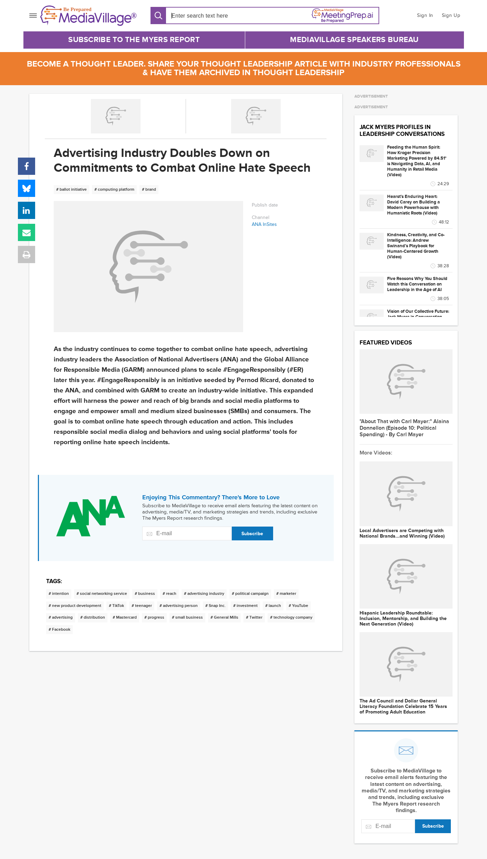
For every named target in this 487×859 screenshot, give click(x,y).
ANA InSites (264, 224)
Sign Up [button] (451, 15)
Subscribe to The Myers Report (134, 39)
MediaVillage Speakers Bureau (354, 39)
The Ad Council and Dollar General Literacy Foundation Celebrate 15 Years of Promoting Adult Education (403, 706)
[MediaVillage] (88, 16)
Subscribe (252, 534)
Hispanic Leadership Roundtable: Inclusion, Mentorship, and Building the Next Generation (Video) (403, 618)
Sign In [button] (425, 15)
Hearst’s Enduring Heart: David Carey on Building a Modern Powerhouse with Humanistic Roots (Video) (413, 205)
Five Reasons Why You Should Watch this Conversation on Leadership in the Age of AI (417, 284)
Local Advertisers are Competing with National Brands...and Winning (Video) (402, 533)
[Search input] (211, 15)
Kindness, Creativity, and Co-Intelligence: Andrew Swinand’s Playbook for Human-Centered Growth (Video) (416, 246)
